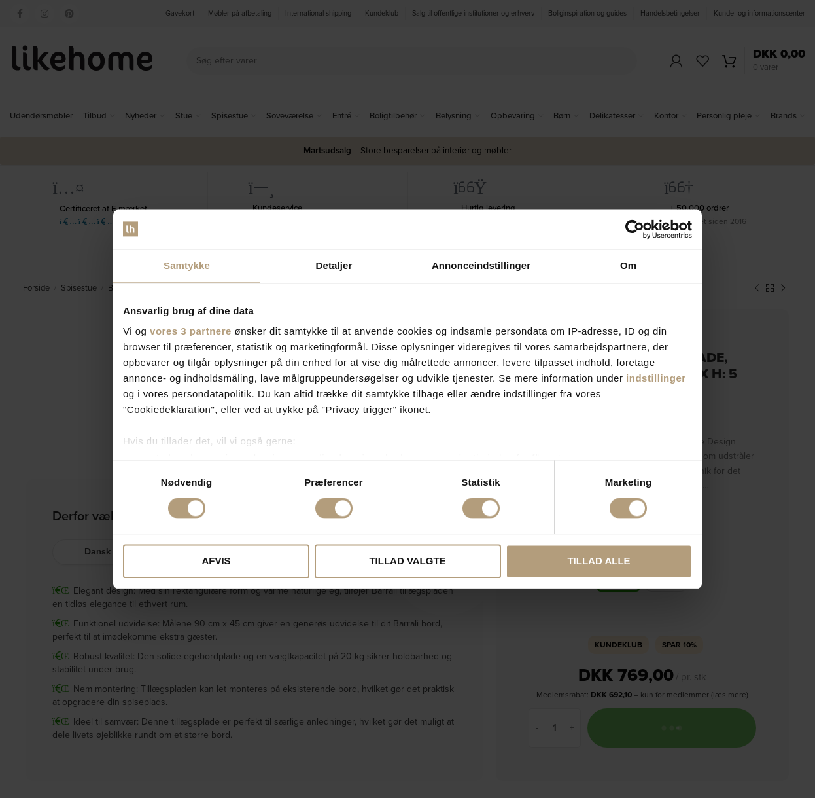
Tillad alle (598, 560)
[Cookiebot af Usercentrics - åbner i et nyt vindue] (635, 229)
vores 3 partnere (191, 330)
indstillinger (656, 378)
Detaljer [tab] (334, 265)
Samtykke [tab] (187, 265)
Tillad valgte (407, 560)
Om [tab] (628, 265)
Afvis (215, 560)
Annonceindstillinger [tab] (481, 265)
